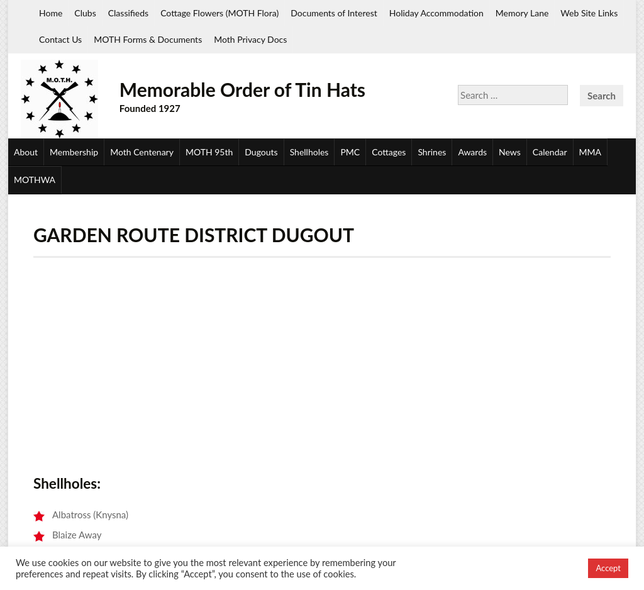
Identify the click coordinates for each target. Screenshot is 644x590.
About (26, 152)
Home (50, 13)
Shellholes (309, 152)
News (510, 152)
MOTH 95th (209, 152)
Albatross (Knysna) (90, 514)
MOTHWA (34, 179)
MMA (590, 152)
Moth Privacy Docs (250, 39)
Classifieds (128, 13)
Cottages (389, 152)
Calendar (550, 152)
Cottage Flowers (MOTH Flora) (219, 13)
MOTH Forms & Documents (148, 39)
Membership (74, 152)
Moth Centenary (142, 152)
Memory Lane (522, 13)
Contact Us (60, 39)
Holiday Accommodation (436, 13)
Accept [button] (608, 568)
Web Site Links (589, 13)
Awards (472, 152)
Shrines (432, 152)
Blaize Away (76, 534)
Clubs (85, 13)
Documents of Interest (334, 13)
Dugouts (261, 152)
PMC (350, 152)
